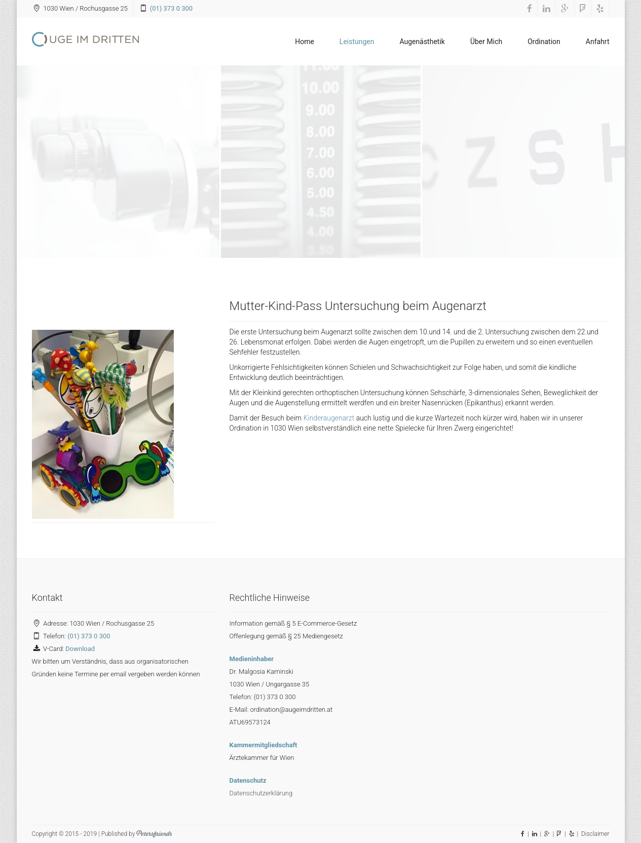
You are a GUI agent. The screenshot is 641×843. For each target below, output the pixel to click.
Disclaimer (595, 833)
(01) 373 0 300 (171, 8)
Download (80, 649)
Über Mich (486, 41)
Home (304, 41)
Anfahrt (598, 41)
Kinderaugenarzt (329, 418)
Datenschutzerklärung (261, 793)
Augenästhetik (421, 41)
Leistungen (357, 41)
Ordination (543, 41)
